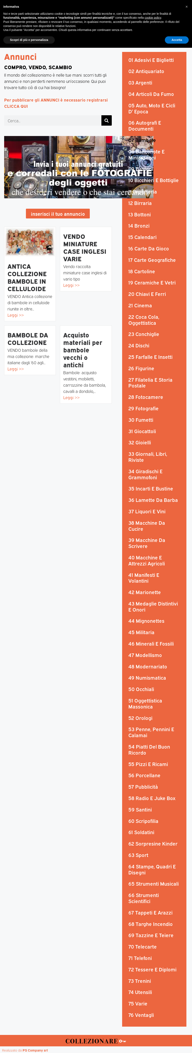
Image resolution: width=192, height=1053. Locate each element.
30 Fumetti (140, 420)
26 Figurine (141, 368)
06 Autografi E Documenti (144, 126)
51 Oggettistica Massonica (145, 703)
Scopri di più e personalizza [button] (29, 1045)
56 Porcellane (144, 775)
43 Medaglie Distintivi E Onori (153, 606)
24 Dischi (138, 345)
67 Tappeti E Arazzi (150, 912)
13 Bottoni (139, 214)
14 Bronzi (138, 225)
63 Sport (138, 855)
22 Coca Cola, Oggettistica (143, 320)
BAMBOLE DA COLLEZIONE (27, 339)
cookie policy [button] (153, 1023)
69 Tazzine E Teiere (151, 935)
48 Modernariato (147, 666)
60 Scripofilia (143, 821)
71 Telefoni (140, 958)
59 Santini (140, 809)
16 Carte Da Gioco (148, 248)
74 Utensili (140, 992)
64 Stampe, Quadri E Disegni (152, 869)
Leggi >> (15, 315)
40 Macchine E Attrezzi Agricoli (146, 560)
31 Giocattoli (142, 431)
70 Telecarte (142, 946)
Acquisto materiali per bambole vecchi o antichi (82, 350)
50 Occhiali (141, 689)
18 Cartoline (141, 271)
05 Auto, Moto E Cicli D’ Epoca (151, 108)
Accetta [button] (176, 1045)
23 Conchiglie (143, 334)
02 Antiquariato (146, 71)
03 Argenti (140, 82)
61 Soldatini (141, 832)
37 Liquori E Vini (146, 511)
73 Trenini (139, 981)
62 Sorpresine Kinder (152, 843)
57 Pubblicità (143, 786)
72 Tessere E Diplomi (152, 969)
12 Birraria (140, 203)
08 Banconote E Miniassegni (146, 154)
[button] (188, 21)
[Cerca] (106, 121)
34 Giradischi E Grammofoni (145, 474)
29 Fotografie (143, 408)
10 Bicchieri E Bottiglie (153, 180)
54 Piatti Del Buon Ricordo (149, 749)
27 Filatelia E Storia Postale (150, 382)
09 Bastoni (140, 169)
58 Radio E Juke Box (151, 798)
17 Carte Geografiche (152, 260)
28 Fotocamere (145, 397)
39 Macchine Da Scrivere (146, 543)
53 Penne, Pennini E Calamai (151, 732)
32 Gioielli (139, 442)
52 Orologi (140, 718)
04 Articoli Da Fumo (151, 94)
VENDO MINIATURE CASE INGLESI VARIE (84, 247)
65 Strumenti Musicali (153, 883)
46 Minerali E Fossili (151, 643)
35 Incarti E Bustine (150, 488)
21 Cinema (140, 305)
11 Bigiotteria (142, 191)
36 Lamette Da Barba (153, 500)
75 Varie (137, 1003)
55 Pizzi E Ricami (148, 764)
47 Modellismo (145, 655)
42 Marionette (144, 592)
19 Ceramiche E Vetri (152, 282)
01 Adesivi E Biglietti (151, 60)
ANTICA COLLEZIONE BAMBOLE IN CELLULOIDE (27, 277)
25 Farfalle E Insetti (150, 357)
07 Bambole (142, 140)
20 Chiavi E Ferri (147, 294)
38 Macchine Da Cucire (146, 526)
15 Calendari (142, 237)
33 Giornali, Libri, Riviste (147, 457)
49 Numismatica (147, 678)
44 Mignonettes (146, 621)
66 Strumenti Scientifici (143, 898)
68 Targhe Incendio (150, 924)
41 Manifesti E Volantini (143, 578)
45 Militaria (141, 632)
